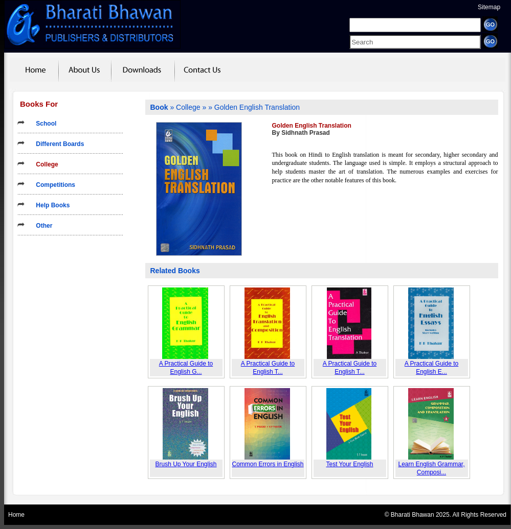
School (42, 123)
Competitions (52, 184)
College (43, 164)
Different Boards (56, 144)
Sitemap (489, 7)
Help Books (49, 205)
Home (16, 514)
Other (40, 225)
